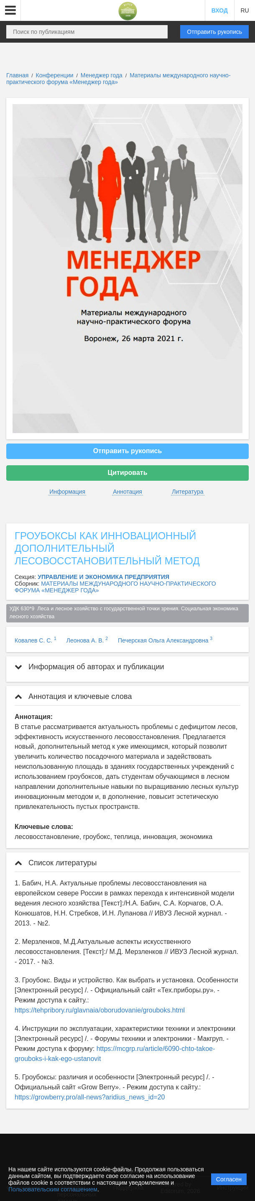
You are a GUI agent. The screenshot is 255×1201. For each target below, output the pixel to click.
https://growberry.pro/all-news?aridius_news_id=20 (90, 1097)
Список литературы (56, 863)
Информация (67, 491)
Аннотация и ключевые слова (73, 696)
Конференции (55, 75)
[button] (10, 10)
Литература (187, 491)
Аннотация (127, 491)
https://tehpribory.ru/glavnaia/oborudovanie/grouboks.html (100, 1010)
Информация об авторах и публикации (89, 667)
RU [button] (244, 10)
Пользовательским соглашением (52, 1189)
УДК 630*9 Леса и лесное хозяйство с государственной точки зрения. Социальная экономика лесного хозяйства (125, 613)
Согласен (229, 1179)
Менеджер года (102, 75)
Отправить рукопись (214, 31)
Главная (17, 75)
